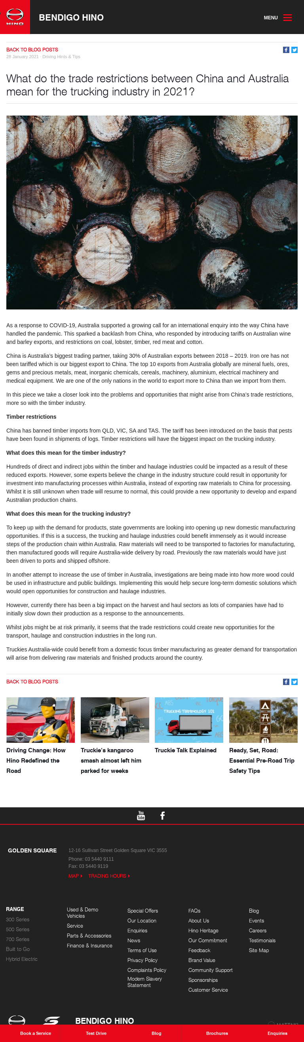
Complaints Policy (146, 970)
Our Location (141, 921)
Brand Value (201, 960)
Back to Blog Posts (32, 50)
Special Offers (142, 911)
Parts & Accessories (89, 936)
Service (75, 926)
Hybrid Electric (22, 959)
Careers (257, 931)
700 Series (17, 939)
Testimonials (262, 940)
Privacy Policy (142, 960)
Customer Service (208, 990)
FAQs (194, 911)
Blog (254, 911)
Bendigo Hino (71, 17)
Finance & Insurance (89, 946)
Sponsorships (203, 980)
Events (256, 921)
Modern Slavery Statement (144, 982)
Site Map (259, 950)
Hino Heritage (203, 931)
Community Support (210, 970)
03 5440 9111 (99, 859)
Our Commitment (207, 940)
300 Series (17, 919)
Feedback (199, 950)
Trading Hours (107, 876)
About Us (198, 921)
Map (73, 876)
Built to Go (18, 949)
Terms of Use (142, 950)
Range (15, 909)
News (133, 940)
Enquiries (137, 931)
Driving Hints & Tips (61, 56)
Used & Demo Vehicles (82, 913)
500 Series (17, 929)
